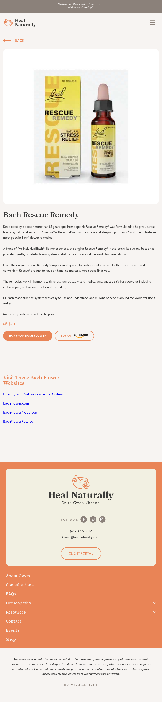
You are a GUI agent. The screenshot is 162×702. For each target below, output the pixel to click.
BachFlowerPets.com (19, 421)
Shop (11, 639)
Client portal (81, 553)
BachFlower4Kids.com (20, 412)
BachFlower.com (16, 403)
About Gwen (18, 575)
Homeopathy (18, 603)
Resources (16, 612)
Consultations (20, 584)
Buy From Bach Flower (27, 335)
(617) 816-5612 (81, 531)
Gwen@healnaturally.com (81, 537)
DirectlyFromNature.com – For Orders (33, 394)
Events (12, 630)
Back (13, 40)
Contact (13, 621)
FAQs (11, 593)
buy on (74, 336)
